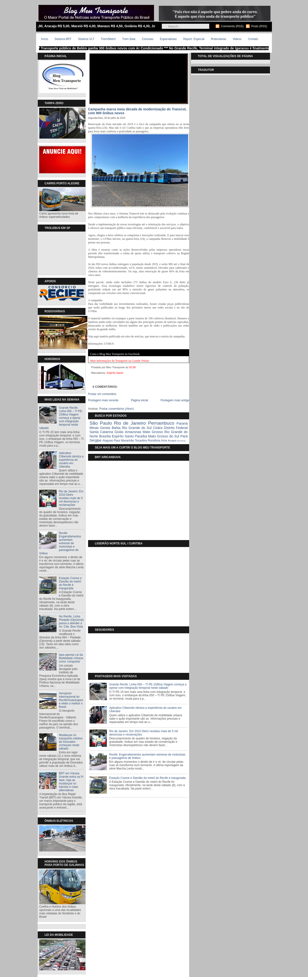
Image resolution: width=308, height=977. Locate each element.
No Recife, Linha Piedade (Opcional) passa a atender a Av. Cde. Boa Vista (71, 621)
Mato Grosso (153, 432)
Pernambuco (161, 423)
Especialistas (168, 39)
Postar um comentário (102, 394)
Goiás (119, 432)
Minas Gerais (100, 428)
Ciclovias (147, 39)
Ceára (157, 428)
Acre (164, 440)
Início (44, 39)
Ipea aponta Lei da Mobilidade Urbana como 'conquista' (71, 658)
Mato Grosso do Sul (163, 436)
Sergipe (96, 440)
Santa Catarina (101, 432)
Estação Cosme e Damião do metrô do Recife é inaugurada (70, 583)
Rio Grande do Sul (137, 428)
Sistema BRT (63, 39)
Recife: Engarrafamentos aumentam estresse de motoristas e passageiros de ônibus (60, 543)
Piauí (117, 440)
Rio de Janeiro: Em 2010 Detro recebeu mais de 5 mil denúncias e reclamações (71, 498)
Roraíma (181, 440)
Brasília (105, 436)
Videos (237, 39)
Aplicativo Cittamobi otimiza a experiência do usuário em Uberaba (71, 459)
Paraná (182, 423)
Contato (253, 39)
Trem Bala (128, 39)
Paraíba (141, 436)
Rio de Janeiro (130, 423)
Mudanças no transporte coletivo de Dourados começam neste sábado (71, 741)
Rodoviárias (218, 39)
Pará (184, 436)
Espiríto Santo (115, 372)
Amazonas (133, 432)
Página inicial (139, 400)
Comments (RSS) (232, 26)
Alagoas (108, 440)
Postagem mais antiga (174, 400)
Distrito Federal (176, 428)
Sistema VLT (86, 39)
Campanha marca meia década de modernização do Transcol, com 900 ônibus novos (137, 111)
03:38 (132, 367)
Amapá (172, 440)
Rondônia (154, 440)
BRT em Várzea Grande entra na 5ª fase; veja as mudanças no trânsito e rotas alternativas (71, 782)
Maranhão (127, 440)
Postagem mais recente (103, 400)
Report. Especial (193, 39)
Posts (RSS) (259, 26)
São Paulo (101, 423)
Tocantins (141, 440)
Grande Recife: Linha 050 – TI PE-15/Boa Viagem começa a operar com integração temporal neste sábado (61, 418)
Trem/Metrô (108, 39)
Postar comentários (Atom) (116, 408)
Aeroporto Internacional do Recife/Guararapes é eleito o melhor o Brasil (71, 700)
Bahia (116, 428)
